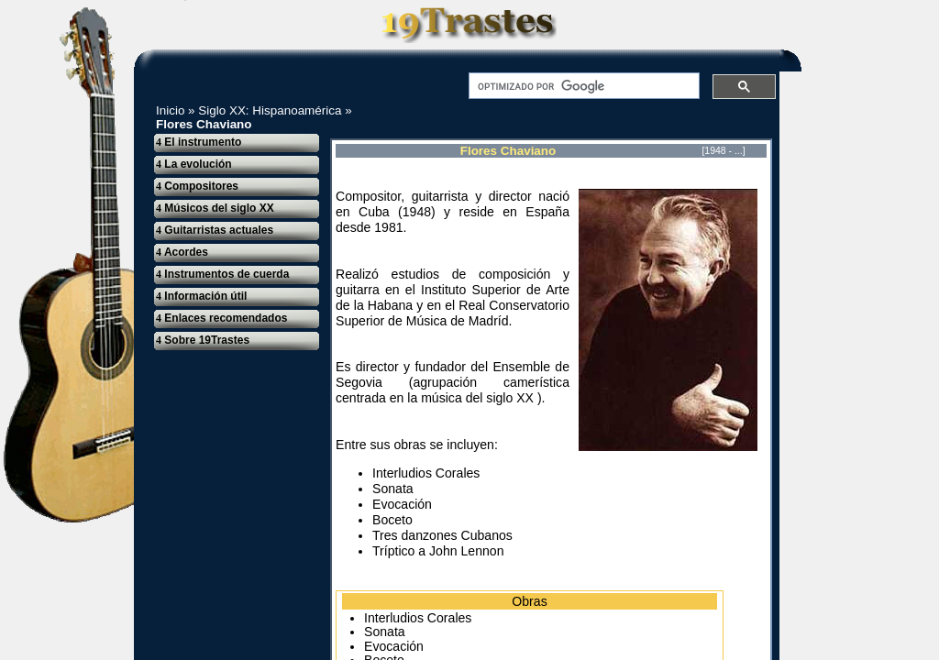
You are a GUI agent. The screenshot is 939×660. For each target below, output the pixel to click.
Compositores (197, 186)
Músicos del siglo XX (215, 208)
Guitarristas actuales (214, 230)
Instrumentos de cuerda (222, 274)
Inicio (170, 110)
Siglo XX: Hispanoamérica (269, 110)
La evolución (194, 164)
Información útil (201, 296)
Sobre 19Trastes (202, 340)
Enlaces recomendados (221, 318)
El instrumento (198, 142)
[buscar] (582, 86)
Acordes (182, 252)
